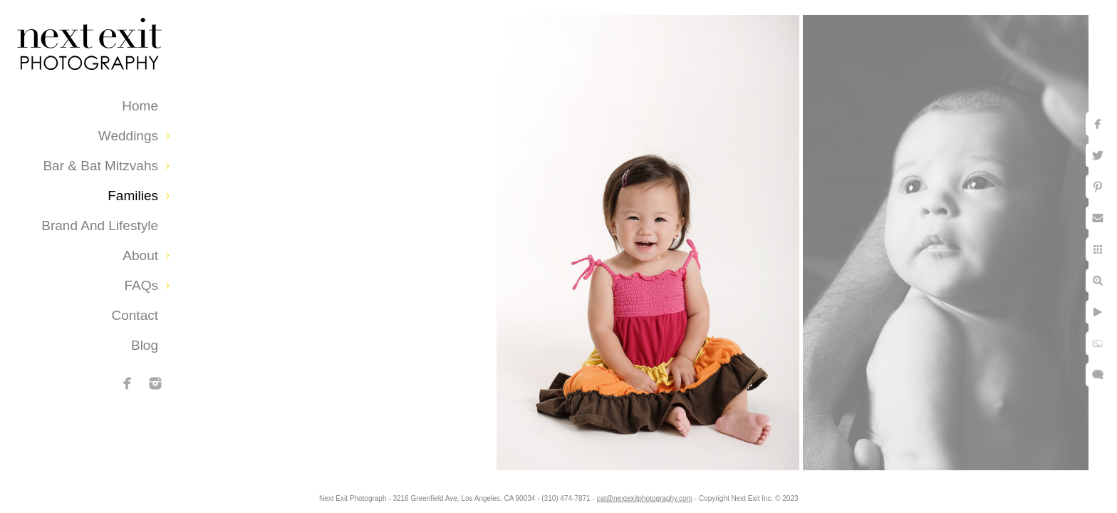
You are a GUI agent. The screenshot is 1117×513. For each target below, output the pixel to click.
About (140, 255)
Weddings (128, 135)
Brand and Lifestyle (99, 225)
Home (140, 105)
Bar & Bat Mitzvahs (100, 165)
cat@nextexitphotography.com (644, 498)
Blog (144, 345)
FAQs (141, 285)
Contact (135, 315)
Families (133, 195)
